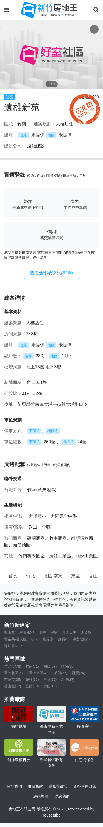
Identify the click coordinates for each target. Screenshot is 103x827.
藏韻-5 (63, 639)
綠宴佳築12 (82, 639)
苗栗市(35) (12, 679)
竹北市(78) (12, 666)
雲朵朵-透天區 (15, 639)
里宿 (54, 633)
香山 (93, 575)
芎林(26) (50, 679)
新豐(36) (78, 673)
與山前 (9, 633)
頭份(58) (67, 666)
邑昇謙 (48, 639)
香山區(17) (12, 686)
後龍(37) (61, 673)
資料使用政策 (84, 786)
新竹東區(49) (39, 673)
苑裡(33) (32, 679)
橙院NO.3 (27, 633)
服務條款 (35, 786)
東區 (75, 575)
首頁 (13, 575)
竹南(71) (32, 666)
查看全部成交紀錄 (51, 272)
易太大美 (69, 633)
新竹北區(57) (14, 673)
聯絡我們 (62, 796)
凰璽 (42, 633)
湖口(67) (50, 666)
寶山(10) (50, 686)
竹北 (30, 575)
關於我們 (14, 786)
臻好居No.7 (13, 646)
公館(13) (32, 686)
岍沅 (34, 639)
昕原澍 (86, 633)
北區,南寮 (53, 575)
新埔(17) (67, 679)
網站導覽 (41, 796)
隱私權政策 (58, 786)
